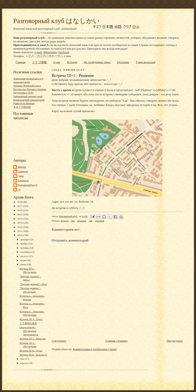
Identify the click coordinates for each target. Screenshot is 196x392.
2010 (20, 235)
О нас (56, 62)
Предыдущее (175, 340)
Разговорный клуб (27, 185)
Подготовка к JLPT (23, 92)
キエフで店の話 (22, 106)
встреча (64, 221)
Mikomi (22, 166)
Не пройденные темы (97, 62)
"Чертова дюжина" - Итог (33, 284)
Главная (21, 62)
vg (19, 189)
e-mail (38, 52)
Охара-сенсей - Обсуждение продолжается (29, 331)
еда (73, 221)
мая (22, 358)
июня (23, 264)
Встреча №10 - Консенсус (33, 354)
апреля (24, 363)
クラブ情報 (39, 62)
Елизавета (23, 180)
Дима (21, 175)
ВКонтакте (50, 52)
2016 (20, 210)
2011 (20, 231)
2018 (20, 202)
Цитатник (123, 62)
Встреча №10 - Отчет (31, 350)
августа (24, 256)
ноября (24, 243)
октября (24, 247)
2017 (20, 206)
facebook (63, 52)
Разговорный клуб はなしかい (56, 20)
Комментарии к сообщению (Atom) (95, 349)
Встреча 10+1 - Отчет (31, 319)
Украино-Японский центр (27, 85)
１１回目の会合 (28, 323)
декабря (24, 239)
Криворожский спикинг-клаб (28, 99)
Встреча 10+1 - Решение (33, 338)
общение (81, 221)
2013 (20, 222)
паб (90, 221)
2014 (20, 218)
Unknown (23, 171)
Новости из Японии (23, 103)
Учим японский (145, 62)
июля (23, 260)
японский (99, 221)
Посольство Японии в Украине (29, 89)
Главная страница (116, 340)
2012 (20, 227)
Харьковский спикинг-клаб (27, 96)
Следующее (59, 340)
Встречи (72, 62)
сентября (25, 252)
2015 (20, 214)
